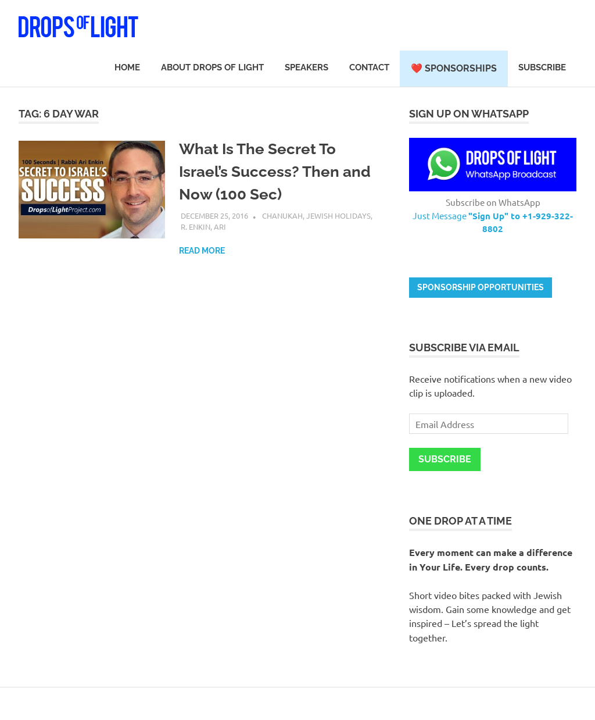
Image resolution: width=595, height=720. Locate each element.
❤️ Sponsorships (454, 68)
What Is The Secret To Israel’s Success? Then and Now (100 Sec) (275, 171)
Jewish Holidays (338, 215)
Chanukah (282, 215)
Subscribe (542, 67)
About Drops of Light (212, 67)
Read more (202, 250)
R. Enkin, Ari (203, 226)
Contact (369, 67)
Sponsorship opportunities (480, 287)
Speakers (306, 67)
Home (127, 67)
